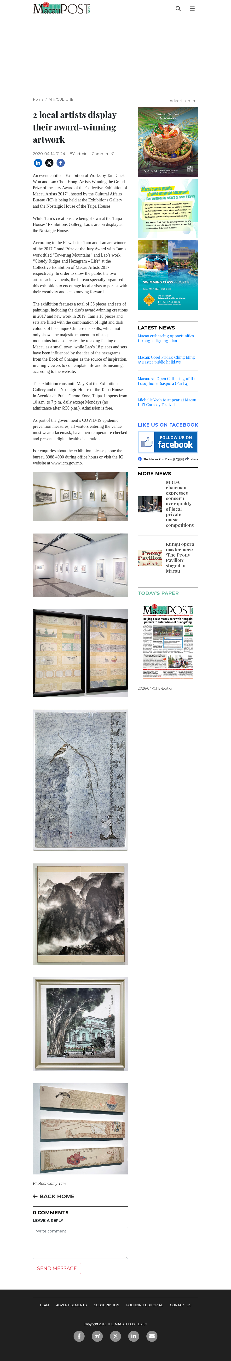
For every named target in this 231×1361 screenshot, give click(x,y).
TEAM (44, 1305)
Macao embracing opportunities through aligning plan (166, 338)
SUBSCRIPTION (106, 1305)
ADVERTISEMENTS (71, 1305)
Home (38, 99)
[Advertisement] (115, 53)
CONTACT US (180, 1305)
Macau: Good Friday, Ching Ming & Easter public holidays (166, 359)
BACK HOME (54, 1196)
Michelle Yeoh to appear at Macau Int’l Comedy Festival (167, 402)
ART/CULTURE (61, 99)
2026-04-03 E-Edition (155, 688)
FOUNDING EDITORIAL (144, 1305)
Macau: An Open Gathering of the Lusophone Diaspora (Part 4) (167, 381)
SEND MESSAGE (57, 1268)
